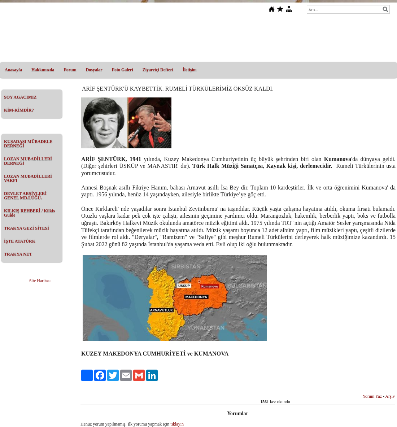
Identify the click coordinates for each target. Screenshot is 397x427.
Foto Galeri (122, 69)
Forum (70, 69)
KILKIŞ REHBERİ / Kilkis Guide (29, 213)
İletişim (190, 69)
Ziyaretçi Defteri (158, 69)
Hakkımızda (42, 69)
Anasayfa (13, 69)
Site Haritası (40, 280)
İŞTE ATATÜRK (19, 241)
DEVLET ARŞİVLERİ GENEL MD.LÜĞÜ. (25, 195)
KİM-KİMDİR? (19, 110)
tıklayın (177, 424)
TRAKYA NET (18, 254)
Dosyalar (94, 69)
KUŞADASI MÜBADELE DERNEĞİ (28, 143)
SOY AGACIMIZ (20, 97)
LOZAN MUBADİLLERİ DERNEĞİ (28, 161)
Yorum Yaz (372, 396)
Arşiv (390, 396)
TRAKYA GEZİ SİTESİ (26, 228)
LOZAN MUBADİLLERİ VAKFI (28, 178)
